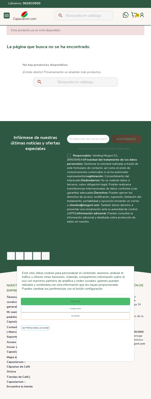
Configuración (75, 308)
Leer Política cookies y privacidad (35, 328)
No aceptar (75, 316)
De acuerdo (75, 301)
